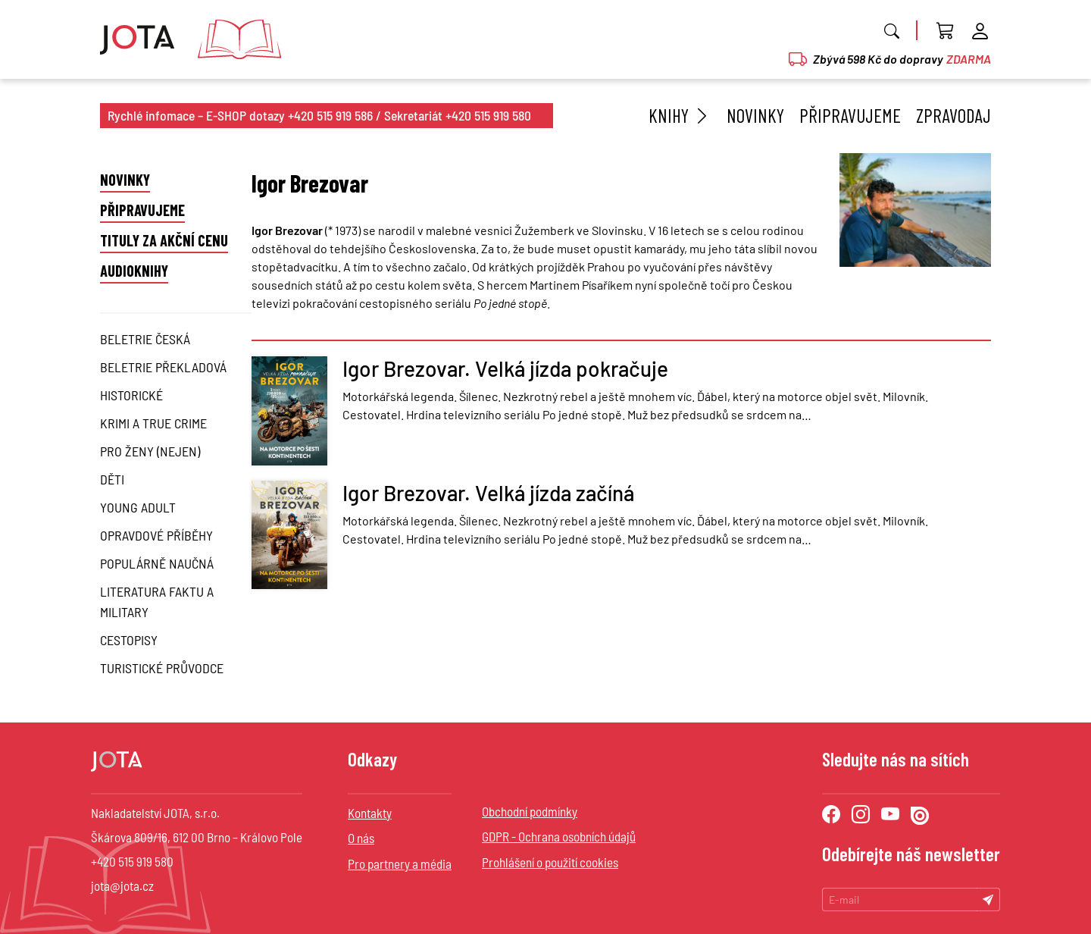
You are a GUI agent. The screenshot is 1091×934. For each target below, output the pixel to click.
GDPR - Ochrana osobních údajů (559, 836)
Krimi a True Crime (153, 423)
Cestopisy (129, 640)
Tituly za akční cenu (164, 240)
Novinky (755, 115)
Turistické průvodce (162, 668)
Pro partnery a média (400, 863)
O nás (361, 837)
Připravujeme (850, 115)
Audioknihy (134, 271)
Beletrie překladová (163, 367)
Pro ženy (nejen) (150, 451)
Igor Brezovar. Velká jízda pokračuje (505, 368)
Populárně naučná (157, 563)
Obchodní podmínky (529, 811)
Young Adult (138, 507)
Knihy (680, 115)
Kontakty (370, 812)
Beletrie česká (145, 339)
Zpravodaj (953, 115)
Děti (112, 479)
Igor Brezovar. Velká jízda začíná (488, 493)
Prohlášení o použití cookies (550, 862)
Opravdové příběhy (156, 535)
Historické (131, 395)
